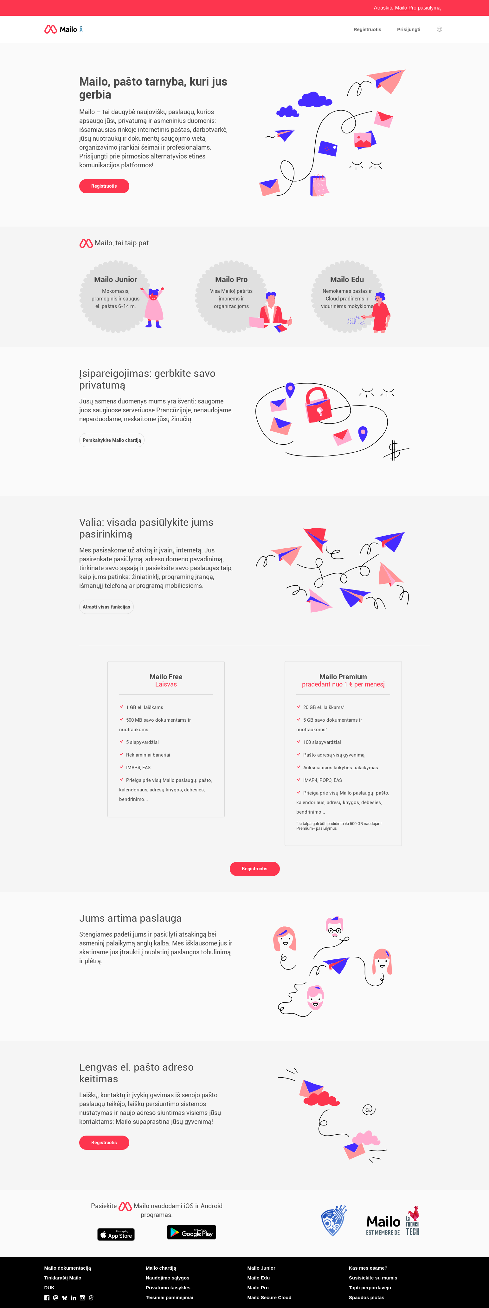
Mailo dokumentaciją (67, 1268)
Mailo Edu (259, 1277)
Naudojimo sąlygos (168, 1277)
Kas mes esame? (368, 1268)
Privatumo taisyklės (168, 1287)
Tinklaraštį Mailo (62, 1277)
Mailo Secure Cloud (270, 1297)
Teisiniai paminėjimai (169, 1297)
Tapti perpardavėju (370, 1287)
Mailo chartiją (161, 1268)
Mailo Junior (261, 1268)
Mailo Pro (258, 1287)
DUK (49, 1287)
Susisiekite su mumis (373, 1277)
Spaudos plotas (366, 1297)
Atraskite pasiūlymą (407, 7)
